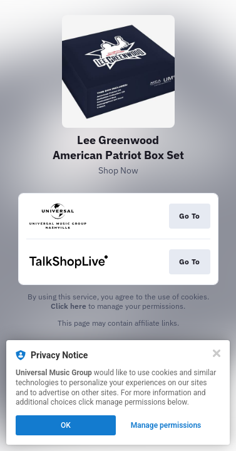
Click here (68, 306)
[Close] (217, 353)
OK (66, 425)
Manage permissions (166, 425)
